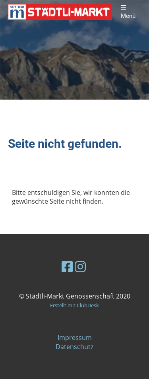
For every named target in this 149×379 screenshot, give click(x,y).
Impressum (75, 337)
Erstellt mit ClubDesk (74, 305)
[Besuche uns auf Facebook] (67, 266)
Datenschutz (74, 346)
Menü (128, 12)
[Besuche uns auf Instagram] (80, 266)
